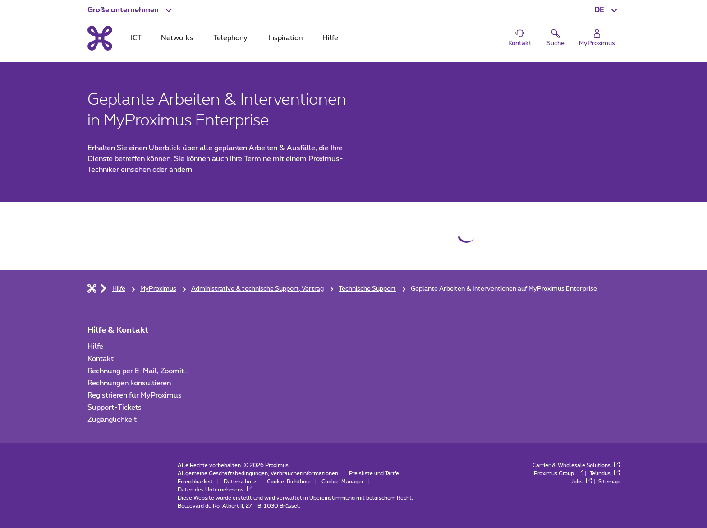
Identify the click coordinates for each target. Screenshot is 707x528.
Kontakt (100, 358)
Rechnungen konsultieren (129, 383)
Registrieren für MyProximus (134, 395)
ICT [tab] (136, 38)
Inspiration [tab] (285, 38)
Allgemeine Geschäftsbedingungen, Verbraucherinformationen (258, 473)
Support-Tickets (114, 407)
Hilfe (95, 346)
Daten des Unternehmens (215, 489)
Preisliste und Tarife (374, 473)
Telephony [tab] (230, 38)
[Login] (597, 38)
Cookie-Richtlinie (289, 481)
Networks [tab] (177, 38)
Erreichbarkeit (195, 481)
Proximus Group (558, 473)
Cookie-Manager (342, 481)
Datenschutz (240, 481)
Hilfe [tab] (330, 38)
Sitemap (609, 481)
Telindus (605, 473)
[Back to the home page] (99, 38)
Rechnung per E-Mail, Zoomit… (137, 371)
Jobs (581, 481)
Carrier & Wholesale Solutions (576, 465)
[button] (130, 10)
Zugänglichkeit (112, 419)
